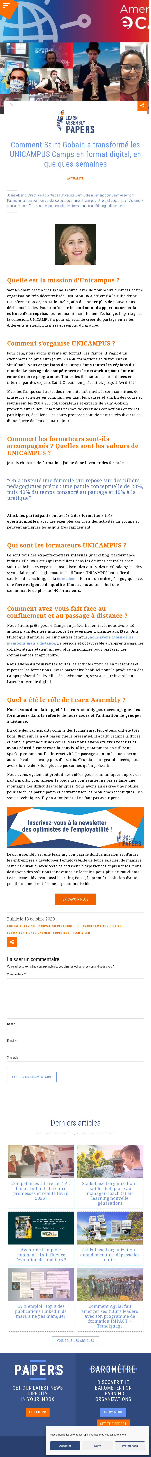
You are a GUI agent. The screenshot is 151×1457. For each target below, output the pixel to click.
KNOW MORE (113, 1411)
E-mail (12, 1040)
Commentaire (16, 974)
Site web (12, 1057)
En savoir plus (75, 899)
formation (66, 578)
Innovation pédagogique (58, 925)
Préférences (130, 1446)
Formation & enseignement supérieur (38, 932)
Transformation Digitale (102, 925)
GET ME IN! (37, 1411)
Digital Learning (21, 925)
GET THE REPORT (113, 1423)
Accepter (65, 1446)
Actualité (75, 178)
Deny (97, 1446)
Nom (11, 1023)
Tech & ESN (81, 932)
